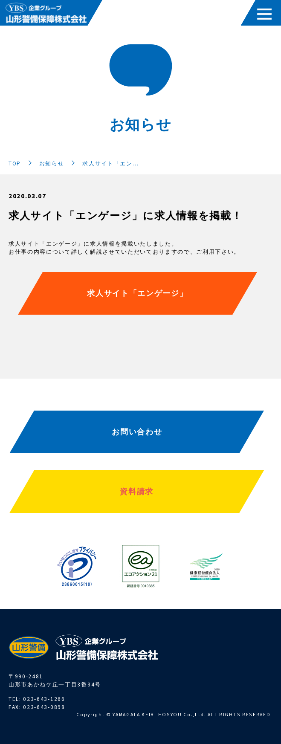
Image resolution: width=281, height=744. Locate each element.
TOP (15, 163)
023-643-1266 (44, 699)
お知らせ (51, 163)
